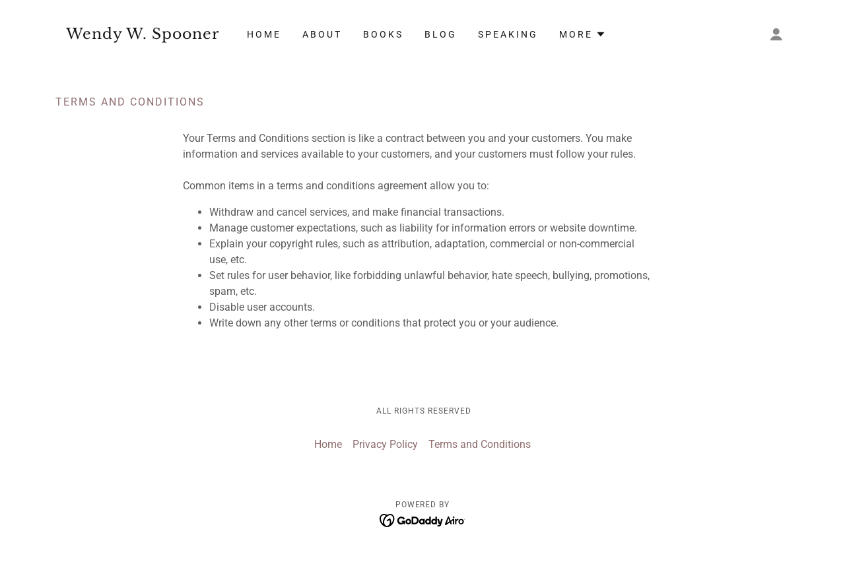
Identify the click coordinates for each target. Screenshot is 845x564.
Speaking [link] (508, 34)
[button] (776, 34)
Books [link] (383, 34)
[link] (147, 35)
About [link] (322, 34)
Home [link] (264, 34)
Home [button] (328, 444)
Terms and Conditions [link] (479, 444)
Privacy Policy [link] (385, 444)
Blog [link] (440, 34)
